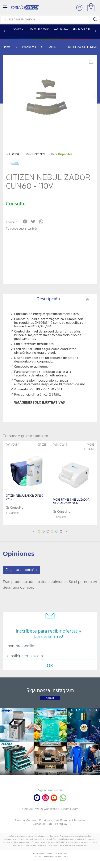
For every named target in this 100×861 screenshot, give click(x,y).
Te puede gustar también (22, 229)
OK (50, 666)
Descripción (63, 299)
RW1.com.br (63, 856)
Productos (29, 47)
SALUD (52, 47)
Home (6, 47)
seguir (50, 698)
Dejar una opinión (21, 570)
